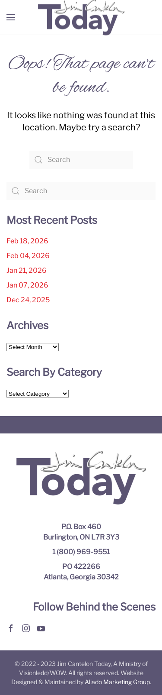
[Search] (81, 160)
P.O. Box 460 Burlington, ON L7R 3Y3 (81, 532)
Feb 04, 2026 (28, 256)
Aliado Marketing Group (117, 681)
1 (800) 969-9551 (81, 552)
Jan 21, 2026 (26, 270)
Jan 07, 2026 (27, 285)
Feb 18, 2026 (27, 241)
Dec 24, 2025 (28, 300)
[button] (10, 17)
